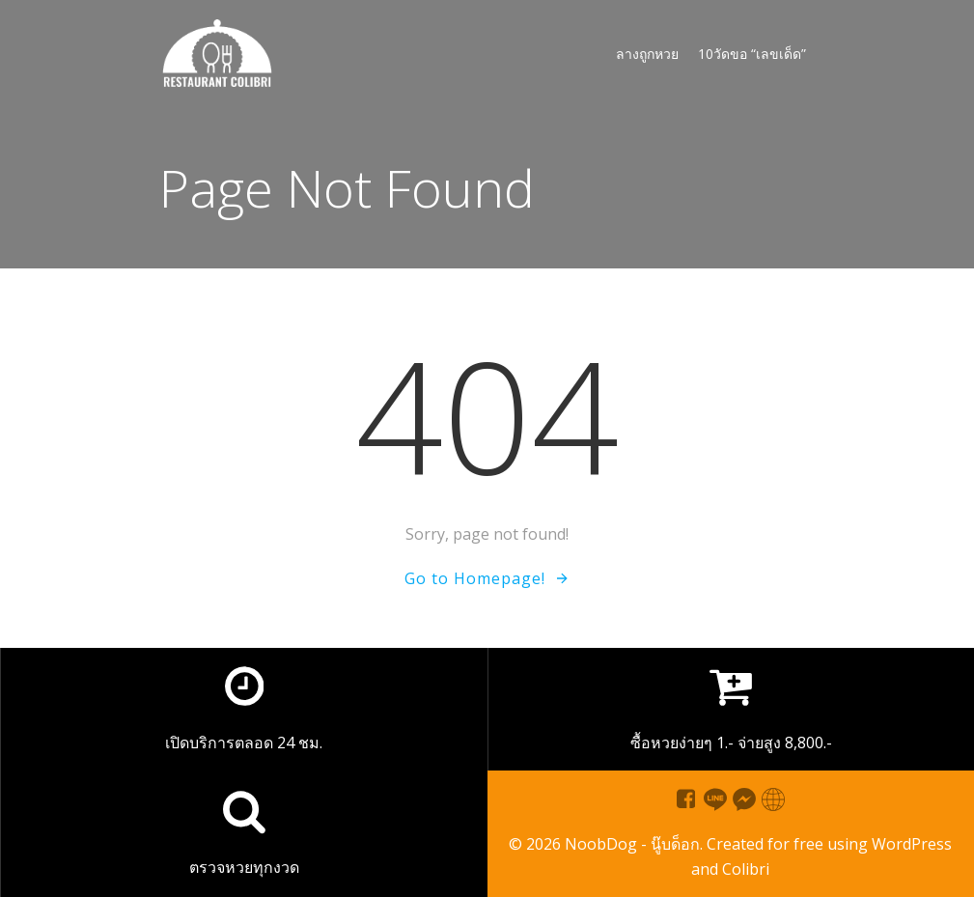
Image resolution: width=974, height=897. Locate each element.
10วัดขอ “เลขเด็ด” (752, 53)
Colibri (745, 869)
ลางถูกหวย (647, 53)
